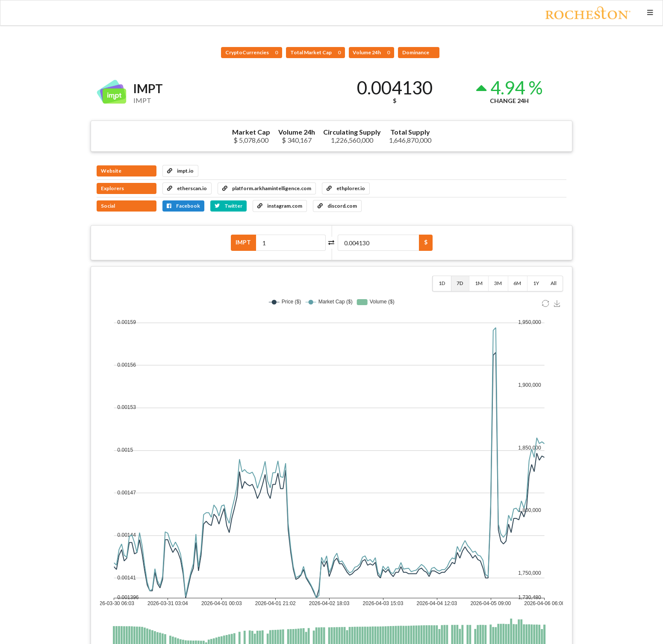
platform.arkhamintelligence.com (266, 188)
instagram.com (279, 206)
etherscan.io (187, 188)
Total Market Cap (315, 52)
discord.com (337, 206)
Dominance (416, 52)
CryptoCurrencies (251, 52)
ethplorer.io (346, 188)
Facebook (183, 206)
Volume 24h (371, 52)
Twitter (228, 206)
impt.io (180, 171)
